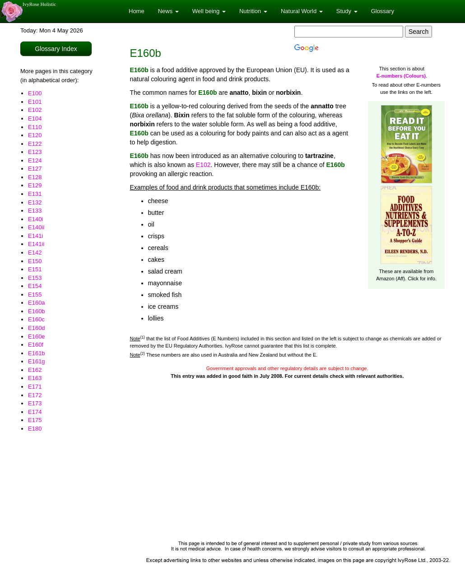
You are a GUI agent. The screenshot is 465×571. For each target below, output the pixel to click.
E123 (35, 152)
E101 (35, 101)
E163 (35, 378)
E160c (36, 319)
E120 (35, 135)
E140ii (36, 227)
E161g (36, 361)
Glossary (382, 11)
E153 (35, 277)
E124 (35, 160)
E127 (35, 168)
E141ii (36, 244)
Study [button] (347, 11)
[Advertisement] (287, 468)
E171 (35, 386)
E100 (35, 93)
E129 (35, 185)
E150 (35, 261)
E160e (36, 336)
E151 (35, 269)
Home (136, 11)
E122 (35, 143)
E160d (36, 328)
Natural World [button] (302, 11)
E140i (35, 219)
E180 (35, 428)
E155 (35, 294)
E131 (35, 193)
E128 (35, 177)
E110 (35, 127)
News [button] (168, 11)
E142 (35, 252)
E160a (36, 302)
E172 (35, 395)
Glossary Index (56, 49)
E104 (35, 118)
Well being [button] (209, 11)
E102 (35, 110)
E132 (35, 202)
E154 (35, 286)
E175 (35, 420)
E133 (35, 210)
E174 (35, 412)
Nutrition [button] (253, 11)
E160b (36, 311)
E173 (35, 403)
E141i (35, 235)
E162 (35, 370)
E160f (35, 344)
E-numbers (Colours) (401, 76)
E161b (36, 353)
